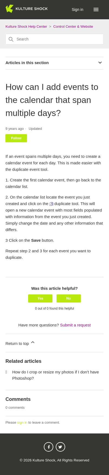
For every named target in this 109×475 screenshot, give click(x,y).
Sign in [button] (78, 9)
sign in (22, 422)
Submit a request (75, 325)
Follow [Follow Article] (16, 138)
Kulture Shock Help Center (26, 26)
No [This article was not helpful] (69, 298)
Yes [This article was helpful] (40, 298)
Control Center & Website (73, 26)
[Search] (54, 39)
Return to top (20, 342)
